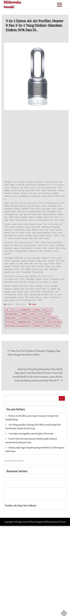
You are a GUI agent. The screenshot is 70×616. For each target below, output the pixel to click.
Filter (47, 314)
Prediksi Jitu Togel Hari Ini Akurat (20, 505)
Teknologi (47, 326)
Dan (45, 310)
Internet (53, 318)
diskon (24, 314)
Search (62, 398)
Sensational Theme (58, 521)
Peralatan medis (54, 322)
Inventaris (9, 322)
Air (13, 310)
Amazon (36, 310)
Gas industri (24, 318)
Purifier (36, 326)
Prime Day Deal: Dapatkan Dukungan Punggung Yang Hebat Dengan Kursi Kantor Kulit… (33, 352)
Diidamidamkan (11, 314)
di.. (51, 310)
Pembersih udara (25, 322)
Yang (57, 326)
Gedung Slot (10, 491)
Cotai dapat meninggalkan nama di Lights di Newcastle (31, 433)
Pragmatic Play (12, 495)
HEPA (44, 318)
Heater (36, 318)
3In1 (7, 310)
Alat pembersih (24, 310)
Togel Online (25, 495)
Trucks (33, 304)
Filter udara (10, 318)
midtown (9, 304)
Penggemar (39, 322)
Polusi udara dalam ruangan (17, 326)
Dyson (33, 314)
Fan (40, 314)
